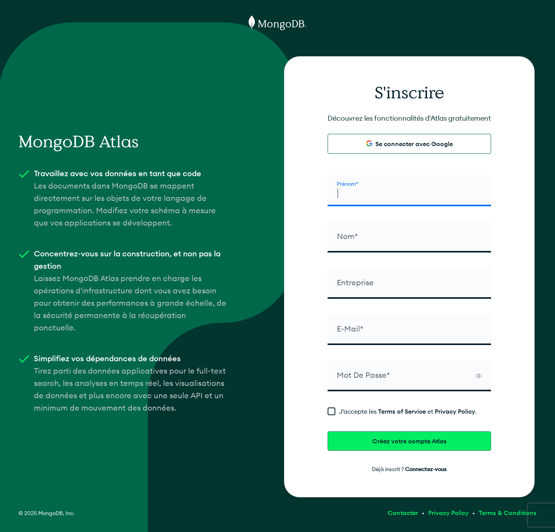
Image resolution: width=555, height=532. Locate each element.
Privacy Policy (455, 411)
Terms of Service (402, 411)
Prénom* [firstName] (347, 183)
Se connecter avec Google (409, 144)
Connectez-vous (426, 469)
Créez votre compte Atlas (409, 441)
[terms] (409, 411)
